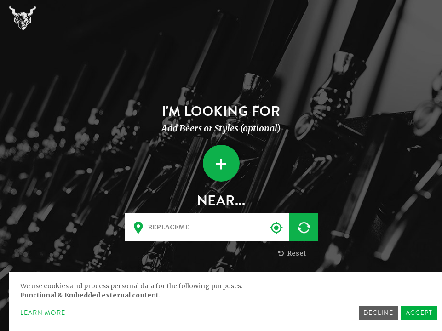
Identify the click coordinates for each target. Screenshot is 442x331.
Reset (291, 253)
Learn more (42, 313)
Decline (378, 313)
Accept (419, 313)
